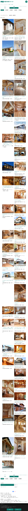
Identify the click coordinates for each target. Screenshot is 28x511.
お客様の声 (15, 487)
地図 (18, 500)
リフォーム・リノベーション (23, 6)
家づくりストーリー (3, 487)
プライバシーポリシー (9, 506)
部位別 (5, 7)
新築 (14, 6)
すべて (5, 6)
